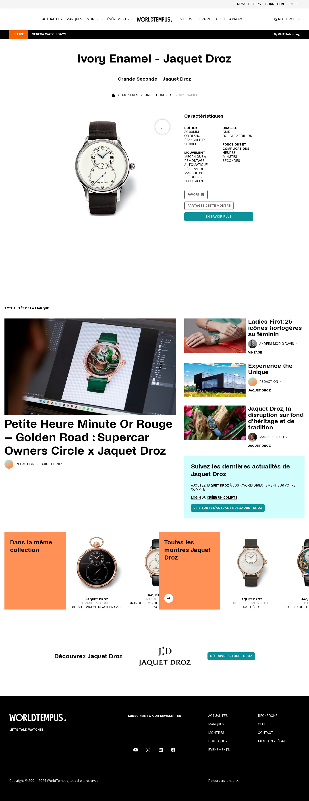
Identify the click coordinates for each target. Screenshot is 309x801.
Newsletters (249, 4)
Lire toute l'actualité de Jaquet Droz (228, 508)
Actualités (52, 19)
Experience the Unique (270, 368)
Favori (193, 194)
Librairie (204, 19)
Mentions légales (274, 741)
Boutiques (217, 741)
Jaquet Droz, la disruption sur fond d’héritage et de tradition (276, 418)
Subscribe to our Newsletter (154, 716)
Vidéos (186, 19)
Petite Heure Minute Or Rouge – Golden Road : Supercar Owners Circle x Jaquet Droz (88, 437)
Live (20, 34)
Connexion (274, 4)
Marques (74, 19)
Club (220, 19)
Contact (265, 732)
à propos (237, 19)
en (290, 4)
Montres (95, 19)
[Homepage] (154, 19)
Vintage (255, 352)
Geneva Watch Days (49, 34)
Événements (118, 19)
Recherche (267, 716)
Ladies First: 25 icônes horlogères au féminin (275, 327)
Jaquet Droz (156, 95)
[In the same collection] (168, 598)
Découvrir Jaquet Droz (231, 656)
